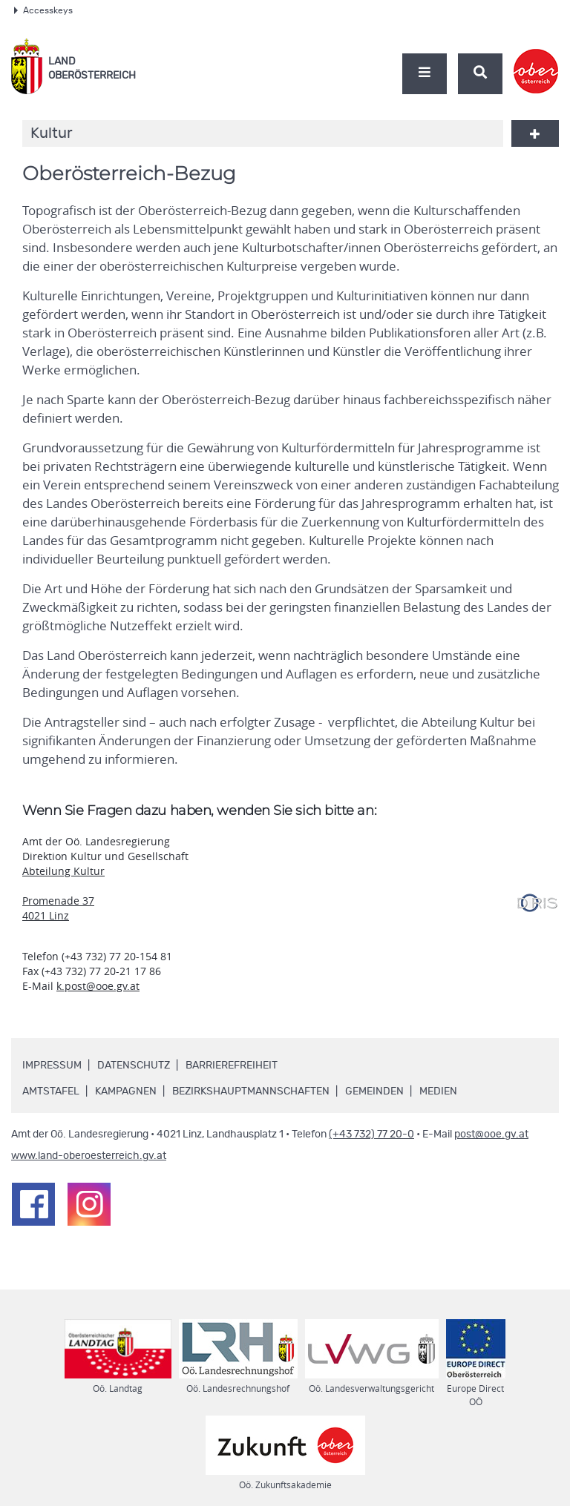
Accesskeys (43, 10)
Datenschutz (133, 1065)
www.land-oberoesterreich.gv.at (88, 1156)
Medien (438, 1091)
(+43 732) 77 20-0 (371, 1134)
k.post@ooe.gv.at (98, 986)
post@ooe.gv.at (491, 1134)
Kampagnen (126, 1091)
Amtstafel (50, 1091)
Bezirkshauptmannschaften (251, 1091)
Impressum (52, 1065)
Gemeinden (374, 1091)
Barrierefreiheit (232, 1065)
